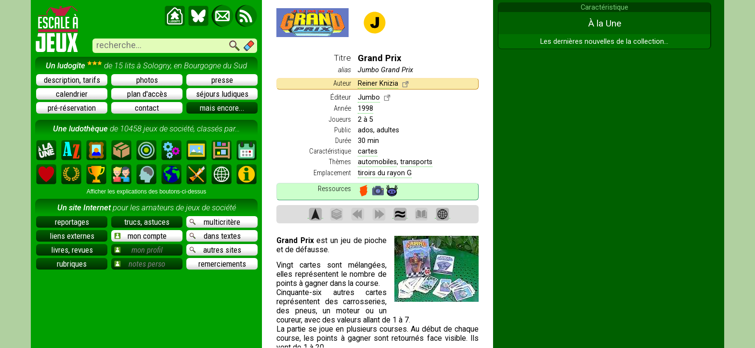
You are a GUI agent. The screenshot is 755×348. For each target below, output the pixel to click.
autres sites (215, 250)
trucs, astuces (146, 222)
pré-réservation (72, 108)
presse (222, 80)
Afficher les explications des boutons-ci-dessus (147, 191)
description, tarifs (72, 80)
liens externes (72, 236)
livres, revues (72, 250)
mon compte (140, 236)
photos (147, 80)
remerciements (222, 264)
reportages (72, 222)
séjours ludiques (222, 94)
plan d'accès (147, 94)
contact (147, 108)
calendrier (72, 94)
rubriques (72, 264)
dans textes (215, 236)
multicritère (214, 222)
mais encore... (222, 108)
